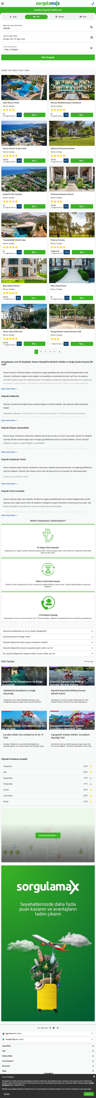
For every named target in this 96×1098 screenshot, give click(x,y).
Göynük (26, 70)
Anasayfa (4, 70)
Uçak (12, 17)
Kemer (21, 70)
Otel (36, 17)
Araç (83, 17)
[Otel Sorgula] (48, 57)
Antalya (15, 70)
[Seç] (34, 115)
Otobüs (59, 17)
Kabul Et (89, 1094)
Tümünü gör (88, 661)
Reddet (7, 1094)
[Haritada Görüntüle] (48, 835)
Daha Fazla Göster (9, 389)
